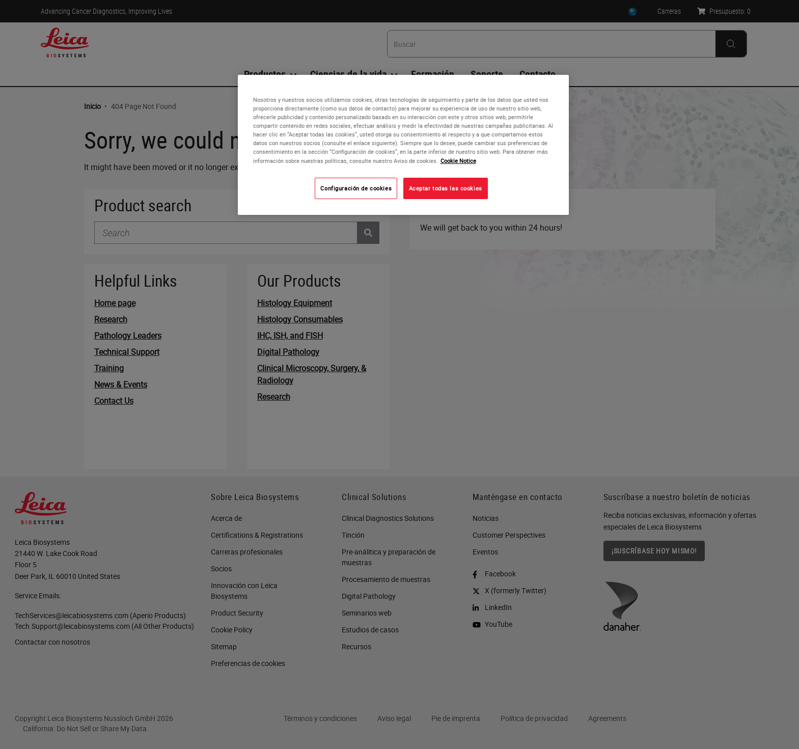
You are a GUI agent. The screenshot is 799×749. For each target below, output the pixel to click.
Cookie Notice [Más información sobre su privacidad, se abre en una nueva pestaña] (458, 160)
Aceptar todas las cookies (445, 188)
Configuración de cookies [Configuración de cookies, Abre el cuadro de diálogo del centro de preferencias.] (356, 188)
